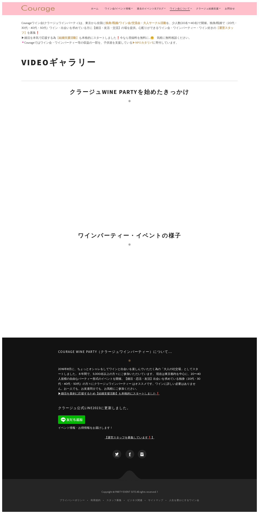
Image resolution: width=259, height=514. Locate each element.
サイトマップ (155, 500)
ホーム (95, 8)
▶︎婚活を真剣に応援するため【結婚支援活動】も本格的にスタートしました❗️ (109, 393)
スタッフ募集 (114, 500)
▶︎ (142, 42)
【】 (67, 37)
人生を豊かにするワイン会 (184, 500)
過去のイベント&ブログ (150, 8)
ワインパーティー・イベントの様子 (129, 235)
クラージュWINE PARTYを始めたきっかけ (130, 92)
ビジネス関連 (134, 500)
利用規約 (96, 500)
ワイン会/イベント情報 (118, 8)
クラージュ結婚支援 (207, 8)
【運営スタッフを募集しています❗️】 (129, 437)
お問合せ (230, 8)
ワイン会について (180, 8)
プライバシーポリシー (72, 500)
